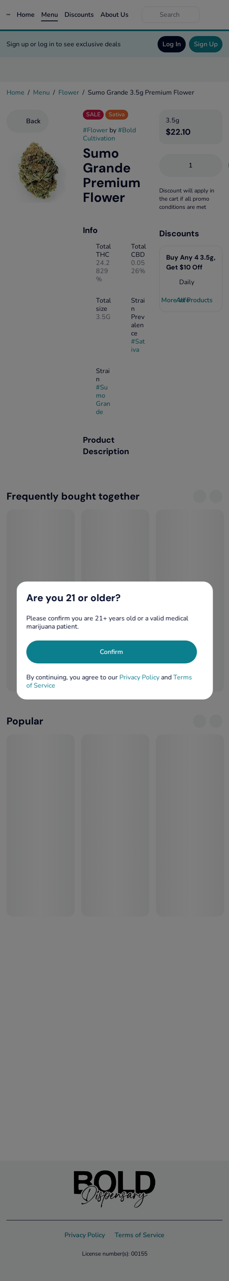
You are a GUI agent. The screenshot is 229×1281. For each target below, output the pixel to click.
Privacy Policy (139, 677)
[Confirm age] (111, 651)
